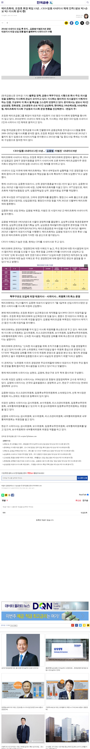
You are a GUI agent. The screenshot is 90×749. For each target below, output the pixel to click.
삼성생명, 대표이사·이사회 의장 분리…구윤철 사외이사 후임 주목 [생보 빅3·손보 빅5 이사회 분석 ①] (38, 464)
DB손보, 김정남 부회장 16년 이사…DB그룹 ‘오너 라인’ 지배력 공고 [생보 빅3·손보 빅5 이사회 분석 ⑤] (39, 451)
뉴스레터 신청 (82, 478)
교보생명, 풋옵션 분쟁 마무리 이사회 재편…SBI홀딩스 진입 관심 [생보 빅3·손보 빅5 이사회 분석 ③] (38, 458)
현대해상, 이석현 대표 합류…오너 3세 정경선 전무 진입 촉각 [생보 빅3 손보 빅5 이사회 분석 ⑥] (37, 447)
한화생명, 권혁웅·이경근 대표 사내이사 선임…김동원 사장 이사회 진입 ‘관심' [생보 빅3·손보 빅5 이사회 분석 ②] (42, 461)
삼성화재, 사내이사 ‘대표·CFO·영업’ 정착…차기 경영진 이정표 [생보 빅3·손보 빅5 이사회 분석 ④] (37, 454)
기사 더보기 (13, 551)
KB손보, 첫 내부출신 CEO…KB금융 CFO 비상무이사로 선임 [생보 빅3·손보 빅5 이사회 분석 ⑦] (36, 444)
